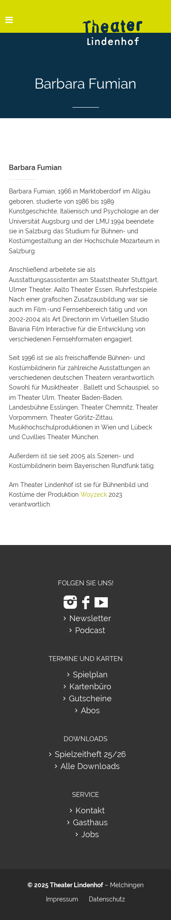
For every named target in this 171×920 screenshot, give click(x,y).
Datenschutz (107, 899)
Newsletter (90, 618)
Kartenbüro (90, 686)
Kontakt (90, 810)
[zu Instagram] (70, 602)
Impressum (62, 899)
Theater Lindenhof (76, 885)
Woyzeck (93, 494)
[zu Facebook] (85, 602)
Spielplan (90, 674)
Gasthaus (90, 822)
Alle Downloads (90, 766)
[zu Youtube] (101, 602)
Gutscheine (90, 698)
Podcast (90, 630)
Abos (90, 710)
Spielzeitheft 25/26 (90, 754)
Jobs (90, 834)
